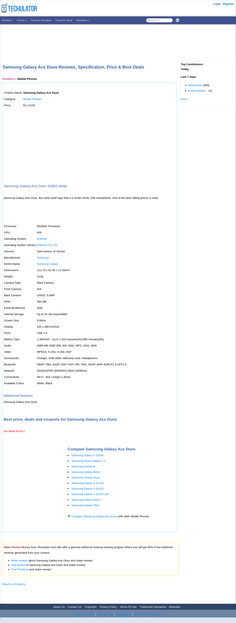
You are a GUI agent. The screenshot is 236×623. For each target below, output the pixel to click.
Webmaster (195, 85)
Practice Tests (63, 20)
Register (228, 3)
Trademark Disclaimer (153, 606)
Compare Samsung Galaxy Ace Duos (94, 516)
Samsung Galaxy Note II (86, 499)
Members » (83, 20)
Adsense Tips (105, 614)
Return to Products (13, 584)
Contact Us (74, 606)
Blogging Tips (124, 614)
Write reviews (19, 560)
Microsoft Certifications (148, 614)
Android (41, 238)
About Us (59, 606)
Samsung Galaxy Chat (85, 505)
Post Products (19, 569)
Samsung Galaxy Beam (85, 471)
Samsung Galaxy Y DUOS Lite (90, 494)
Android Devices (84, 614)
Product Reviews (41, 20)
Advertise (174, 606)
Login (217, 3)
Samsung (42, 257)
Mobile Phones (32, 99)
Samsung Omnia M (83, 466)
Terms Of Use (128, 606)
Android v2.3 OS (47, 245)
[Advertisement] (90, 38)
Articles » (7, 20)
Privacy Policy (108, 606)
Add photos (18, 564)
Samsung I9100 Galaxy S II (88, 460)
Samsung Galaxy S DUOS (87, 488)
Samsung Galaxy (47, 263)
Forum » (22, 20)
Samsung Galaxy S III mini (87, 483)
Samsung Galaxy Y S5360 (87, 455)
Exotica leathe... (198, 90)
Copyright (90, 606)
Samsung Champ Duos (85, 477)
